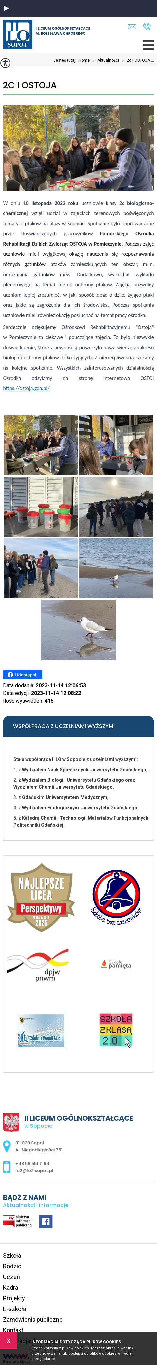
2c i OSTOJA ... (136, 60)
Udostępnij (22, 674)
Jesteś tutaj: (65, 60)
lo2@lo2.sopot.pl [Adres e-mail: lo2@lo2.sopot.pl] (34, 1170)
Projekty (14, 1298)
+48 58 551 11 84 (147, 27)
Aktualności (104, 60)
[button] (6, 8)
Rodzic (12, 1266)
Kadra (10, 1287)
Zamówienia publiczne (33, 1319)
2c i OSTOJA (30, 85)
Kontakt (13, 1330)
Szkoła (12, 1255)
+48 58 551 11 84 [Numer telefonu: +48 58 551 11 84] (32, 1163)
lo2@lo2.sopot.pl (132, 26)
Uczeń (11, 1276)
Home (84, 60)
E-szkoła (14, 1308)
